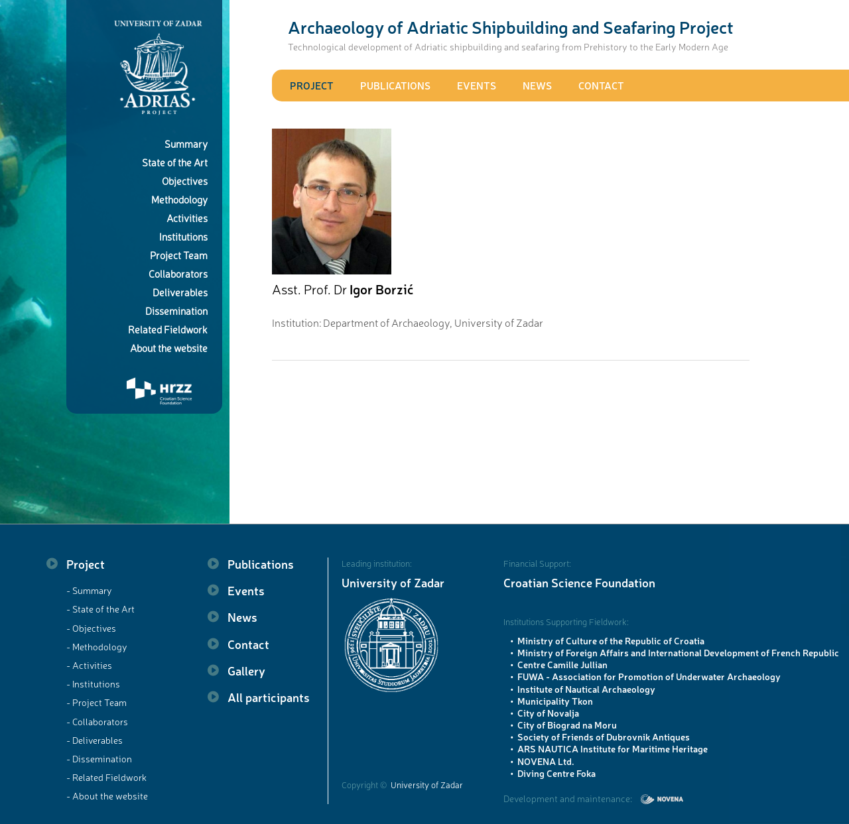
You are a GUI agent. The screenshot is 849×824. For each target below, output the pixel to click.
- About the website (107, 795)
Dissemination (176, 311)
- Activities (89, 665)
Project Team (179, 255)
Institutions (183, 236)
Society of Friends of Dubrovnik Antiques (603, 736)
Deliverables (180, 292)
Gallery (246, 670)
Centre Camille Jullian (562, 664)
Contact (601, 85)
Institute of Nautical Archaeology (586, 689)
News (537, 85)
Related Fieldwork (168, 329)
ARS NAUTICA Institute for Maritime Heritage (612, 748)
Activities (187, 218)
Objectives (185, 181)
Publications (395, 85)
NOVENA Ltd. (545, 761)
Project (312, 85)
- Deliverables (94, 740)
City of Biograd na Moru (567, 725)
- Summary (89, 590)
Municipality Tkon (555, 701)
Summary (186, 143)
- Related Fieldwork (106, 777)
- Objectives (91, 628)
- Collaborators (97, 721)
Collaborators (178, 273)
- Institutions (93, 683)
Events (476, 85)
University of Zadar (393, 582)
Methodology (179, 199)
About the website (169, 348)
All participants (269, 697)
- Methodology (96, 646)
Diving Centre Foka (556, 773)
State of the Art (175, 162)
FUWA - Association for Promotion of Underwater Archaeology (649, 676)
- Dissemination (99, 758)
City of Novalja (548, 713)
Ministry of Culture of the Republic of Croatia (610, 640)
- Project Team (96, 702)
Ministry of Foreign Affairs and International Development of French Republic (678, 652)
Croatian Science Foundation (579, 582)
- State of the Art (100, 609)
